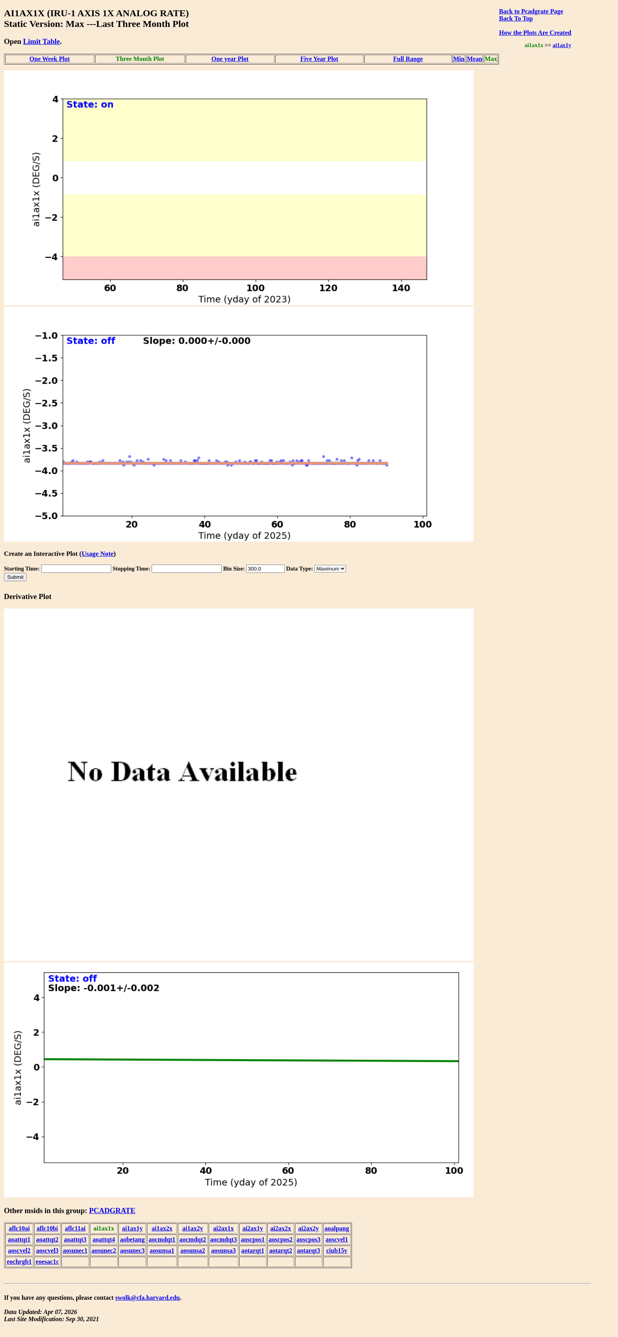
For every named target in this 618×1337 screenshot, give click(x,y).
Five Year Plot (319, 58)
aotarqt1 (252, 1250)
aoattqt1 (19, 1239)
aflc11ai (75, 1228)
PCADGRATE (112, 1210)
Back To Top (515, 18)
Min (458, 58)
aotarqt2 (280, 1250)
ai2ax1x (223, 1228)
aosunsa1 (162, 1250)
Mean (474, 58)
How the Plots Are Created (535, 32)
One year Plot (230, 58)
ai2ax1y (252, 1228)
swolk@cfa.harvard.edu (147, 1297)
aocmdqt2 (192, 1239)
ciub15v (336, 1250)
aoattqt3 (75, 1239)
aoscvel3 (47, 1250)
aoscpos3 (308, 1239)
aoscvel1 (336, 1239)
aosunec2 (103, 1250)
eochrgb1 (19, 1261)
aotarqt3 (308, 1250)
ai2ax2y (308, 1228)
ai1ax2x (162, 1228)
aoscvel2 (19, 1250)
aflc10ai (19, 1228)
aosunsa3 (223, 1250)
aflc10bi (47, 1228)
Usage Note (98, 553)
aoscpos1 (252, 1239)
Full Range (408, 58)
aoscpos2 (281, 1239)
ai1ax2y (193, 1228)
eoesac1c (47, 1261)
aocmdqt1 (161, 1239)
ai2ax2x (280, 1228)
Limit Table (41, 41)
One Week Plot (49, 58)
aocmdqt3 (223, 1239)
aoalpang (337, 1228)
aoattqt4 (104, 1239)
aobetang (132, 1239)
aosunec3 (132, 1250)
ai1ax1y (562, 45)
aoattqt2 (47, 1239)
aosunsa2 (193, 1250)
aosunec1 (75, 1250)
